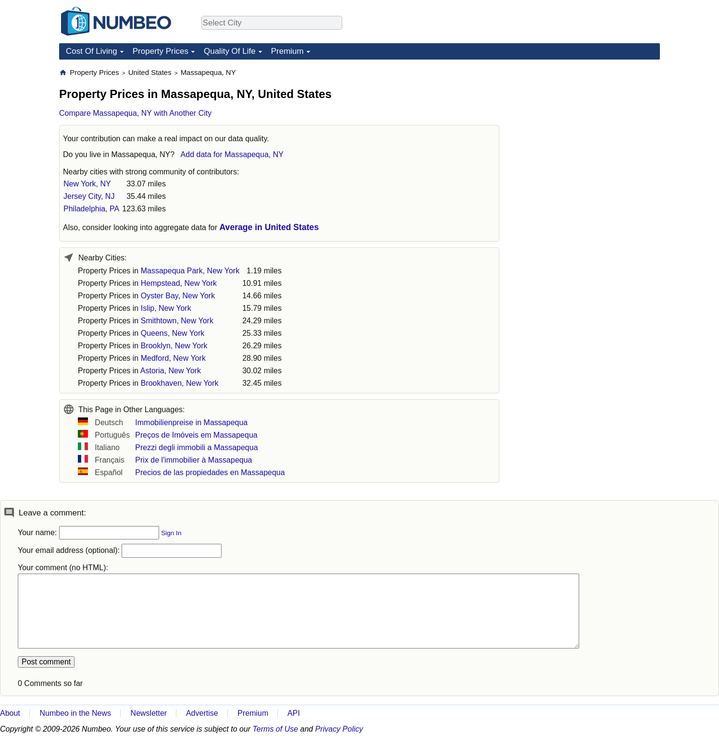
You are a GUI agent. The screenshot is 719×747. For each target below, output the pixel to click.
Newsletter (149, 713)
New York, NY (87, 184)
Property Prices (160, 51)
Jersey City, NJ (88, 196)
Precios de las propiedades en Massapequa (210, 472)
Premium (287, 51)
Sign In (171, 533)
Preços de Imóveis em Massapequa (196, 435)
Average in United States (269, 227)
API (293, 713)
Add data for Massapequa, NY (232, 154)
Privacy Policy (339, 729)
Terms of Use (275, 729)
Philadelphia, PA (91, 209)
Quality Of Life (230, 51)
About (10, 713)
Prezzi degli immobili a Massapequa (196, 447)
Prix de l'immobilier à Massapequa (193, 460)
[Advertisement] (588, 128)
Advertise (202, 713)
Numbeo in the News (75, 713)
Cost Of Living (91, 51)
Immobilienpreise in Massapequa (191, 422)
